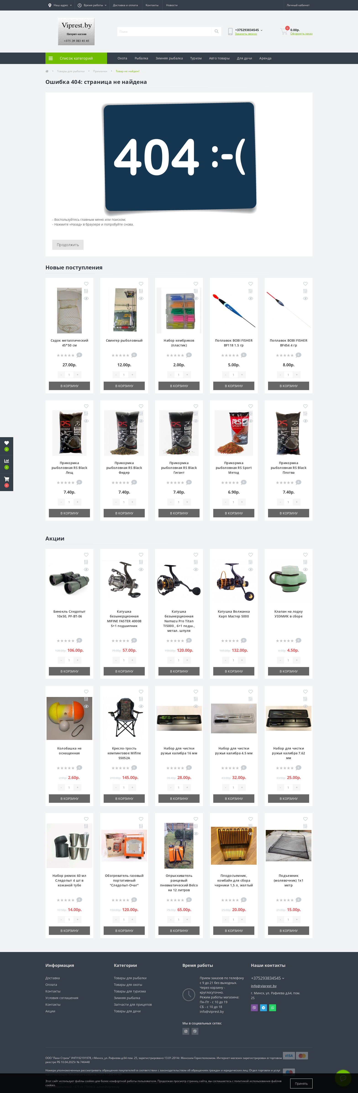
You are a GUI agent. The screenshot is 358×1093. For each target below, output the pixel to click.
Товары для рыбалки (71, 71)
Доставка (52, 978)
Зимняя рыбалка (169, 58)
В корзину (70, 386)
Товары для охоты (128, 984)
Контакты (152, 5)
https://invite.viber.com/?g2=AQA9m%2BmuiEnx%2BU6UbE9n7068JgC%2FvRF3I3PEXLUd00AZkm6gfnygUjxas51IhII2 (195, 1031)
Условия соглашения (61, 998)
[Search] (216, 31)
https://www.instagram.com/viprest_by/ (185, 1031)
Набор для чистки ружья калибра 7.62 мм (288, 753)
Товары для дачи (127, 1011)
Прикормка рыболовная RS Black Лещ (69, 468)
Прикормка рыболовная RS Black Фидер (124, 468)
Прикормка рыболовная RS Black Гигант (179, 468)
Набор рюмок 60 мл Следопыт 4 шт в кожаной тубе (69, 880)
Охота (122, 58)
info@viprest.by (264, 986)
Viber (254, 1007)
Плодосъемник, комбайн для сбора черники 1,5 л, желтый (234, 880)
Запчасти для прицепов (133, 1004)
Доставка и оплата (125, 5)
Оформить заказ (301, 33)
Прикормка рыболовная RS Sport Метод (234, 468)
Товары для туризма (130, 991)
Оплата (51, 984)
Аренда (265, 58)
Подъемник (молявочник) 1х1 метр (288, 880)
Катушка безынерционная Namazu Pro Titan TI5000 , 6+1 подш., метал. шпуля (179, 621)
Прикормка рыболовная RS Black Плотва (288, 468)
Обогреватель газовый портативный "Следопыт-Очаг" (124, 880)
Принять (301, 1083)
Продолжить (68, 244)
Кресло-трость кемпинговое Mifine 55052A (124, 753)
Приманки (100, 71)
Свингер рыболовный (124, 340)
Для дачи (244, 58)
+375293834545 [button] (267, 978)
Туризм (196, 58)
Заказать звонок (246, 34)
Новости (172, 5)
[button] (6, 482)
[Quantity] (69, 374)
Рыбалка (141, 58)
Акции (50, 1011)
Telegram (263, 1007)
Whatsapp (272, 1007)
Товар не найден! (127, 71)
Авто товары (219, 58)
